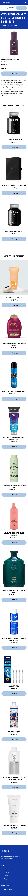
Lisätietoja (14, 73)
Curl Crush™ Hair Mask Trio (14, 298)
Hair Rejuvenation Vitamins (14, 140)
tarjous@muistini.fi (6, 2)
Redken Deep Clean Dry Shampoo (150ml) (14, 391)
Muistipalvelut (8, 872)
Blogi (5, 879)
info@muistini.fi (7, 889)
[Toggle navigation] (3, 7)
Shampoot (15, 25)
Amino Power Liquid (14, 732)
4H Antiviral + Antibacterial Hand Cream (14, 185)
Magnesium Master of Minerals (14, 231)
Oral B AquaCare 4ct (14, 686)
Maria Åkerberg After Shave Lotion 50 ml (14, 825)
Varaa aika (21, 8)
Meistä (6, 876)
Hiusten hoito (7, 25)
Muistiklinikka (8, 869)
